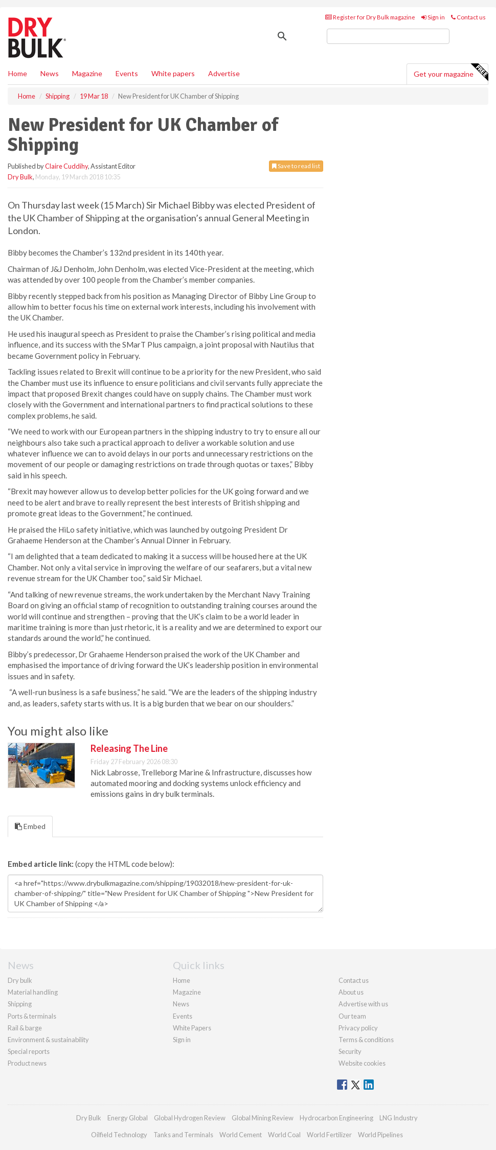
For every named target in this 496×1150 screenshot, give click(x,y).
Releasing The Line (129, 748)
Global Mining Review (263, 1118)
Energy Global (127, 1118)
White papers (173, 73)
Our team (352, 1016)
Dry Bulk (20, 177)
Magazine (87, 73)
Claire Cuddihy (66, 166)
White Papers (192, 1028)
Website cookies (362, 1063)
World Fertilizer (329, 1135)
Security (350, 1051)
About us (351, 992)
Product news (27, 1063)
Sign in (433, 17)
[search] (388, 36)
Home (17, 73)
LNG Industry (398, 1118)
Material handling (33, 992)
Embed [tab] (30, 826)
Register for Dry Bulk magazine (370, 17)
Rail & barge (25, 1028)
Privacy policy (358, 1028)
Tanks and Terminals (183, 1135)
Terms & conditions (366, 1040)
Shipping (20, 1004)
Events (127, 73)
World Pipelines (380, 1135)
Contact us (468, 17)
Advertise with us (363, 1004)
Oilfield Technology (119, 1135)
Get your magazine (451, 72)
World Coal (284, 1135)
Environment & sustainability (48, 1040)
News (181, 1004)
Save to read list (296, 166)
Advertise (224, 73)
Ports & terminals (32, 1016)
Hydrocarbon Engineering (336, 1118)
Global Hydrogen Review (190, 1118)
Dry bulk (20, 980)
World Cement (240, 1135)
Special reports (29, 1051)
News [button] (49, 73)
